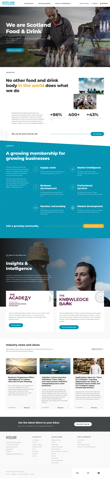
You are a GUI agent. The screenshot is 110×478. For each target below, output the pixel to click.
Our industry (97, 134)
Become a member (14, 50)
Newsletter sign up (83, 424)
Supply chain (54, 444)
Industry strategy (37, 444)
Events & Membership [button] (63, 3)
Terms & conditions (23, 474)
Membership (81, 440)
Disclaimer (14, 474)
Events (79, 442)
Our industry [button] (29, 3)
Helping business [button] (45, 3)
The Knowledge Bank (69, 327)
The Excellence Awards (84, 444)
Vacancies (35, 453)
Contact (34, 456)
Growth (53, 442)
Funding (53, 453)
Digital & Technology (56, 447)
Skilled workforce (56, 449)
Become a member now (93, 226)
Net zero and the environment (59, 451)
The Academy (16, 325)
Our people (35, 451)
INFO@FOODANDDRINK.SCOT (14, 454)
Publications (54, 458)
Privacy (8, 474)
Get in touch (84, 3)
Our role (34, 442)
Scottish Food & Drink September (87, 447)
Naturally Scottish (37, 447)
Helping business (56, 440)
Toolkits (53, 456)
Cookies (32, 474)
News (33, 449)
